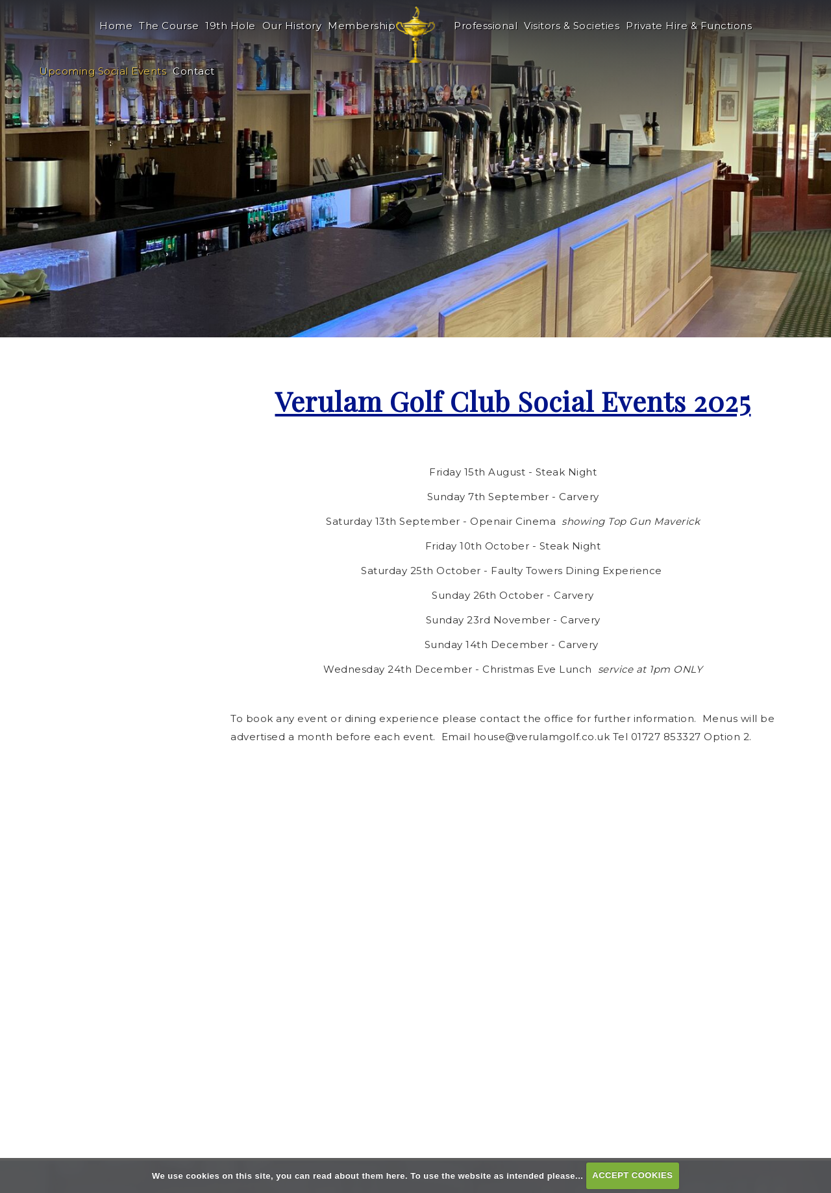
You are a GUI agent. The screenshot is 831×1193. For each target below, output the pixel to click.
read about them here (359, 1175)
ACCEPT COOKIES (632, 1175)
